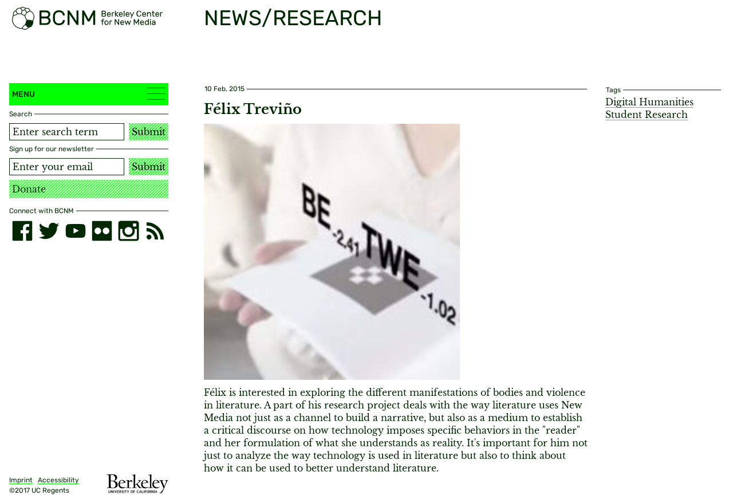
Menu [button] (88, 94)
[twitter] (49, 231)
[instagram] (128, 231)
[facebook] (22, 231)
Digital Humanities (649, 102)
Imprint (21, 480)
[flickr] (102, 231)
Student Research (646, 114)
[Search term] (66, 131)
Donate (29, 189)
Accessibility (58, 480)
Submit (148, 131)
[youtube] (75, 231)
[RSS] (155, 231)
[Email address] (66, 166)
